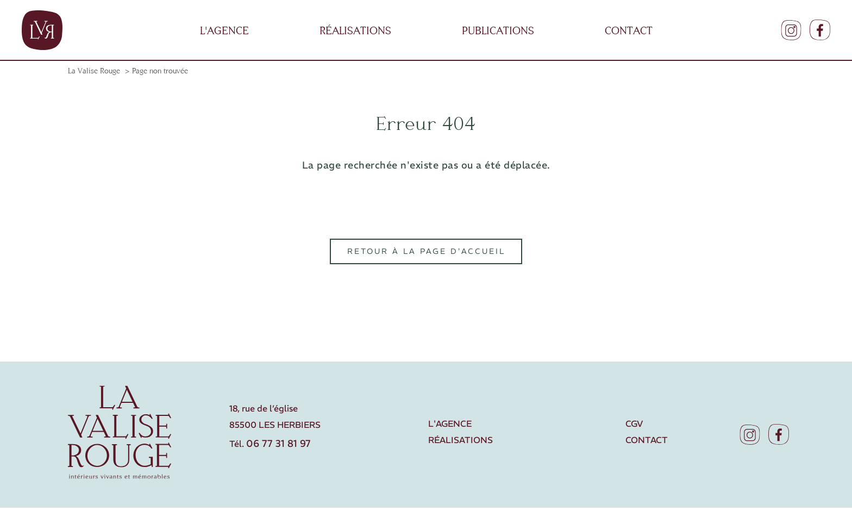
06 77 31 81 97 (278, 444)
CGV (634, 423)
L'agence (450, 423)
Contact (646, 439)
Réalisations (460, 439)
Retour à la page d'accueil (426, 252)
